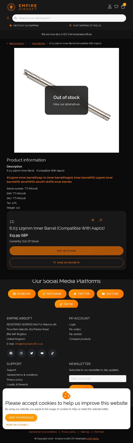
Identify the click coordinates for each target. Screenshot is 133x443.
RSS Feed (99, 432)
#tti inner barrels (60, 181)
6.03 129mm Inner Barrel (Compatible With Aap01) (75, 43)
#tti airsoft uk (39, 181)
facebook (21, 293)
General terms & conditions (43, 432)
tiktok (66, 304)
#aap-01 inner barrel (49, 177)
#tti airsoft (22, 181)
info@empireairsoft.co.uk (29, 343)
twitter (81, 293)
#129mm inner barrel (21, 177)
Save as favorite (66, 262)
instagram (52, 293)
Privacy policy (69, 432)
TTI (12, 221)
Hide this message (21, 417)
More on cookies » (17, 425)
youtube (110, 293)
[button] (92, 220)
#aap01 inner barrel (76, 177)
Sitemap (85, 432)
